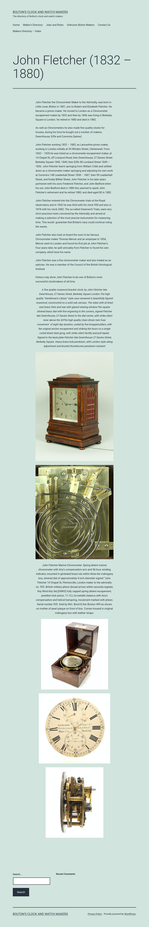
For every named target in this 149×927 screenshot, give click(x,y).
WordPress (130, 914)
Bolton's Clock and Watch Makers (40, 12)
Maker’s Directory (33, 24)
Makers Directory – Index (27, 31)
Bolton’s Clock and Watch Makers (40, 914)
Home (16, 24)
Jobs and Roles (55, 24)
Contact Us (104, 24)
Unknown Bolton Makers (80, 24)
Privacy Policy (95, 914)
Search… (17, 874)
